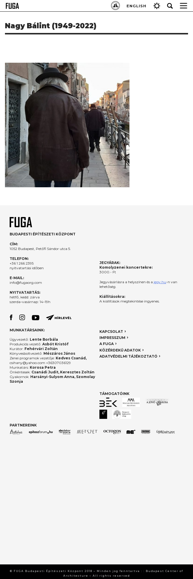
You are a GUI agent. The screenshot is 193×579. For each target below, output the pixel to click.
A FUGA (106, 344)
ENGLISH (136, 6)
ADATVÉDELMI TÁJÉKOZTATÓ (128, 356)
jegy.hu (160, 282)
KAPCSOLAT (111, 331)
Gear (157, 6)
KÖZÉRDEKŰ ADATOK (120, 350)
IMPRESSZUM (112, 337)
